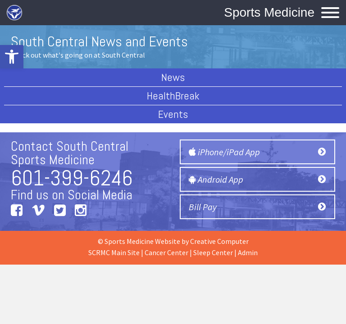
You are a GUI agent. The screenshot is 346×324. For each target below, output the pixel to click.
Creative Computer (219, 241)
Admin (248, 252)
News (173, 77)
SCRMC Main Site (114, 252)
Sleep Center (213, 252)
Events (173, 114)
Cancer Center (166, 252)
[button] (11, 56)
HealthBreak (173, 96)
